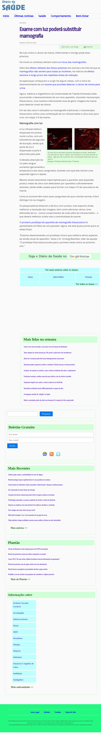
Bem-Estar (82, 16)
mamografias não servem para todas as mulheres (45, 71)
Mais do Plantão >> (20, 579)
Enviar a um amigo (71, 47)
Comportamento (61, 16)
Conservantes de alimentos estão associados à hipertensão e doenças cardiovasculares (35, 485)
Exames (30, 277)
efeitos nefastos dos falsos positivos (48, 67)
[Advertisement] (9, 61)
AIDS (15, 632)
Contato (58, 712)
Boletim (47, 712)
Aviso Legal (35, 712)
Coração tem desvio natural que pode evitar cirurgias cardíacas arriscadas (31, 495)
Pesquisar (46, 414)
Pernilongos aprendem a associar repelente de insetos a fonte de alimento (31, 500)
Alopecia (17, 651)
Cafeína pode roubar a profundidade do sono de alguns (25, 474)
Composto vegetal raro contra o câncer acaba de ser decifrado (43, 382)
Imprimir (89, 47)
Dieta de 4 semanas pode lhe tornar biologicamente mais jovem (44, 358)
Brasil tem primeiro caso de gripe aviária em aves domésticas (27, 564)
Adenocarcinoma (20, 619)
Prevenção (88, 277)
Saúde (42, 16)
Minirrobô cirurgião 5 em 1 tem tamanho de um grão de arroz (27, 515)
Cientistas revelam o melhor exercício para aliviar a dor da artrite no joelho (47, 376)
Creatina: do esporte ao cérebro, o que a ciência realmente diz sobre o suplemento (50, 370)
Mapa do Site (70, 712)
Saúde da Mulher (58, 277)
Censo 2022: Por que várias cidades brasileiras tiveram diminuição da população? (34, 559)
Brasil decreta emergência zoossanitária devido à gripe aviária (27, 569)
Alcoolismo (17, 638)
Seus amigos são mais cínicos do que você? (21, 510)
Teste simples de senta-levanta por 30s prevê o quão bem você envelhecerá (47, 352)
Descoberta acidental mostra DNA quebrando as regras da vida (43, 388)
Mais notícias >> (19, 528)
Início (6, 16)
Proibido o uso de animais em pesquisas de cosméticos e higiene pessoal (31, 574)
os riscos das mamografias (72, 62)
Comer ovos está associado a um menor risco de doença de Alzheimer (45, 347)
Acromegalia (18, 613)
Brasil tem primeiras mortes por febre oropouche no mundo (27, 554)
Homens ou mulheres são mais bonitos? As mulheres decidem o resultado (31, 505)
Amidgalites (18, 680)
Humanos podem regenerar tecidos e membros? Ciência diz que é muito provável (49, 364)
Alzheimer (17, 657)
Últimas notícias (24, 16)
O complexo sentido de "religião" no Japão (37, 394)
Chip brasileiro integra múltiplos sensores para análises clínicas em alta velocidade (34, 520)
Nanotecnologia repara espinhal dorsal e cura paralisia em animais (29, 480)
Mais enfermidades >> (22, 687)
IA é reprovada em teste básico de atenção (21, 490)
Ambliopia (17, 673)
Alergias (16, 644)
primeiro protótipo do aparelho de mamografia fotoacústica (53, 222)
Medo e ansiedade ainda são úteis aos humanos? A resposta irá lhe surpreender (49, 400)
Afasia (16, 625)
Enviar (12, 446)
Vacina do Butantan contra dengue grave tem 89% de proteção (28, 549)
